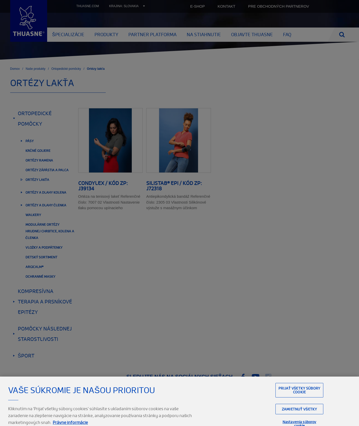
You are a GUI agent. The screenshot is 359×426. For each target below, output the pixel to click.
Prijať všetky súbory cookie (299, 404)
